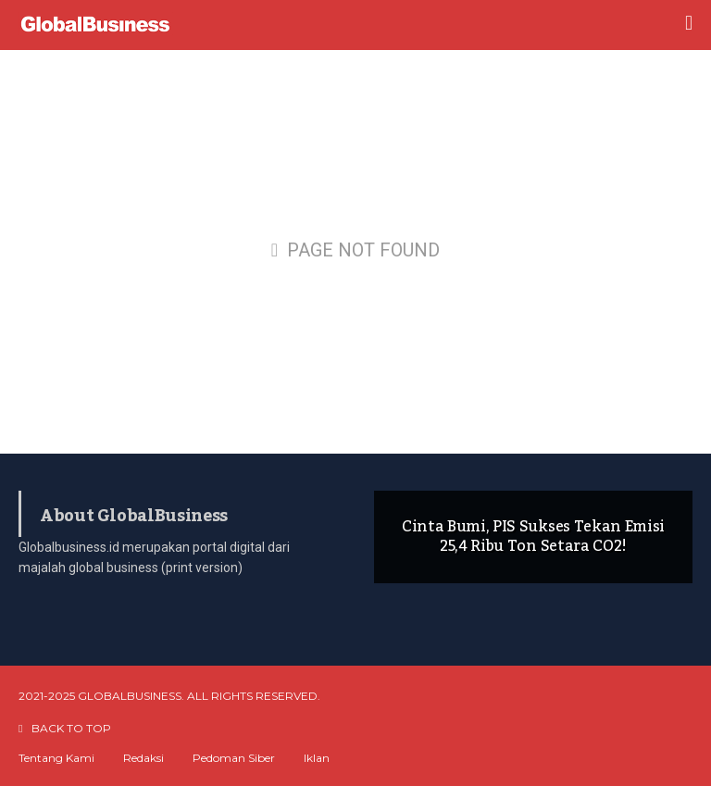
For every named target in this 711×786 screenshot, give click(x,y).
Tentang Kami (56, 758)
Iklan (317, 758)
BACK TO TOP (65, 728)
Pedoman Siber (234, 758)
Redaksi (143, 758)
